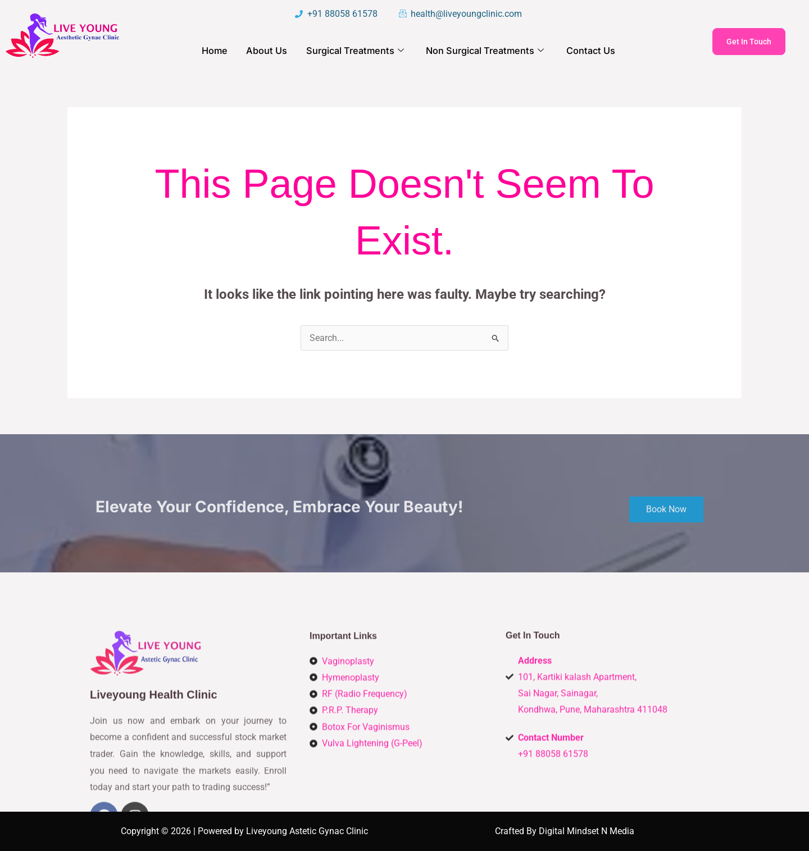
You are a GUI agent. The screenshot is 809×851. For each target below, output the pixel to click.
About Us (270, 51)
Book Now (666, 527)
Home (218, 51)
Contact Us (587, 51)
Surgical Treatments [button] (356, 51)
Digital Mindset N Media (586, 831)
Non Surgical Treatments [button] (483, 51)
